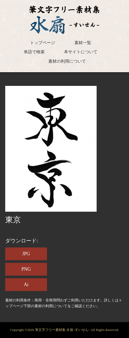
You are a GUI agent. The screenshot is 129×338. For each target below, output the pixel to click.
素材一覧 (82, 42)
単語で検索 (34, 52)
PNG (26, 269)
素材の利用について (67, 61)
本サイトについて (80, 52)
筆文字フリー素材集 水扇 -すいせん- (63, 330)
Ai (26, 284)
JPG (26, 253)
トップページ (42, 42)
